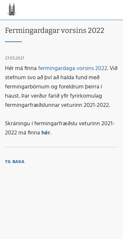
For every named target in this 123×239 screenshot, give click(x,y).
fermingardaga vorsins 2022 (72, 68)
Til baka (15, 162)
